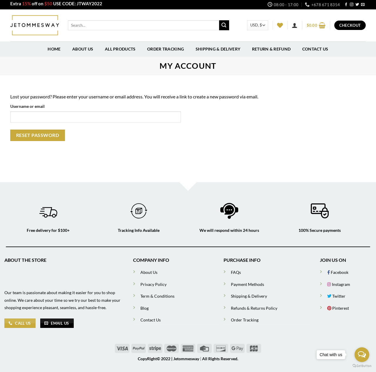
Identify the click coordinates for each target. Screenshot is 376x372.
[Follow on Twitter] (357, 5)
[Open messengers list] (362, 354)
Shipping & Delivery (218, 48)
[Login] (295, 25)
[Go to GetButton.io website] (361, 366)
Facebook (337, 272)
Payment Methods (247, 284)
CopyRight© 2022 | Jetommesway (168, 358)
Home (54, 48)
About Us (82, 48)
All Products (120, 48)
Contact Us (315, 48)
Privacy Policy (153, 284)
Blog (144, 308)
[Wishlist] (280, 25)
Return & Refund (271, 48)
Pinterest (338, 308)
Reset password (37, 135)
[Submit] (224, 25)
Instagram (338, 284)
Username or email (27, 106)
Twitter (336, 296)
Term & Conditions (157, 296)
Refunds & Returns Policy (254, 308)
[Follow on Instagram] (351, 5)
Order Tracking (165, 48)
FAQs (236, 272)
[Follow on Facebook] (346, 5)
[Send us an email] (363, 5)
